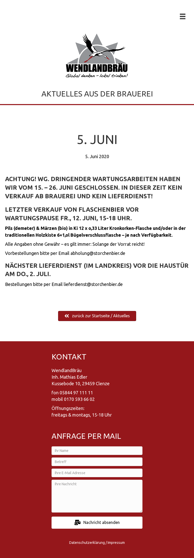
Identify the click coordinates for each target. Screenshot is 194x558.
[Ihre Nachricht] (97, 496)
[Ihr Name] (97, 450)
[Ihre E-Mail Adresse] (97, 473)
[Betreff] (97, 461)
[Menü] (182, 16)
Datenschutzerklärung (87, 543)
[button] (97, 522)
